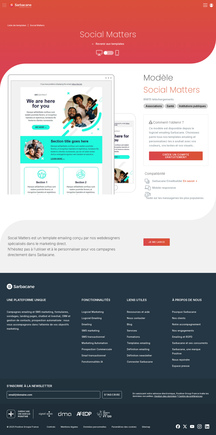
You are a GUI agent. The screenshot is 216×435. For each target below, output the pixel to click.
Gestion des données (165, 396)
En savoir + (190, 181)
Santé (170, 106)
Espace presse (181, 365)
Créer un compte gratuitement (176, 156)
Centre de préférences (190, 396)
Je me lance (156, 242)
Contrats (51, 427)
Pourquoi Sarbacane (184, 311)
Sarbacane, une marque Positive (186, 351)
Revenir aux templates (108, 43)
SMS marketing (90, 330)
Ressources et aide (138, 311)
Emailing (87, 324)
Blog (129, 324)
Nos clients (178, 318)
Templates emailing (138, 343)
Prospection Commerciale (97, 349)
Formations (133, 336)
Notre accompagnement (186, 324)
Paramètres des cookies (124, 427)
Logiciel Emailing (92, 318)
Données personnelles (94, 427)
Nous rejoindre (181, 359)
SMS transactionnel (93, 336)
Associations (154, 106)
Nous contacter (136, 318)
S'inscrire (112, 394)
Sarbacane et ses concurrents (190, 343)
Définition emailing (138, 349)
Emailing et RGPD (182, 336)
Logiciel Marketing (93, 311)
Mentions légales (69, 427)
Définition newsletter (139, 355)
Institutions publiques (192, 106)
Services (132, 330)
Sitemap (146, 427)
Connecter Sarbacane (140, 361)
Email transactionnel (94, 355)
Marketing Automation (95, 343)
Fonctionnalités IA (92, 361)
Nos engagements (183, 330)
